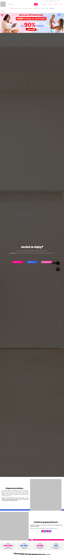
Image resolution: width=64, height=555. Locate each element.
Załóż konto (50, 4)
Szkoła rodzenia (18, 8)
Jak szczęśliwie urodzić (36, 8)
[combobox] (20, 4)
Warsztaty (30, 8)
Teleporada (52, 8)
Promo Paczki (13, 8)
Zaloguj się (44, 4)
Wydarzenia (42, 8)
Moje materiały (56, 4)
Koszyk (62, 4)
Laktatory (46, 8)
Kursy (23, 8)
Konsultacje (26, 8)
